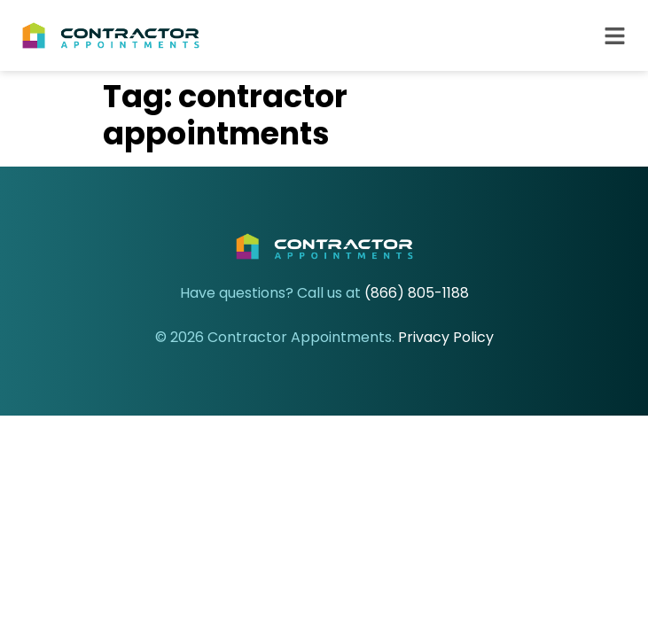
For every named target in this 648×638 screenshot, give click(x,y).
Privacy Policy (446, 337)
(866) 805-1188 (416, 293)
